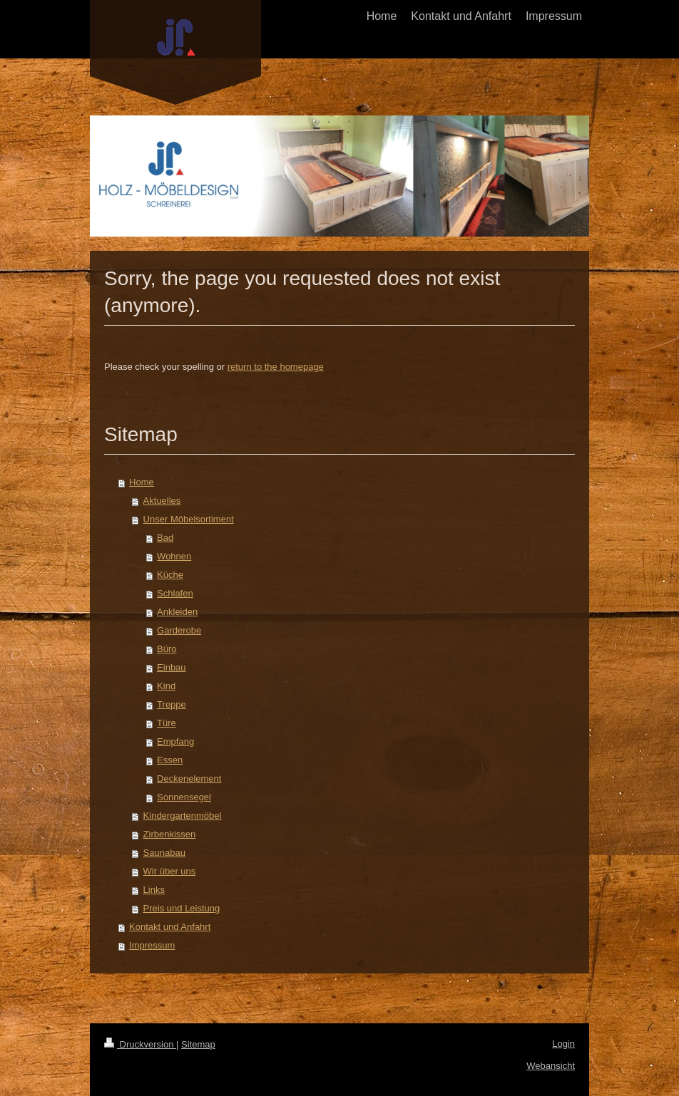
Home (141, 482)
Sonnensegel (184, 797)
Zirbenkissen (169, 834)
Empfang (175, 741)
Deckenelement (189, 778)
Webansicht (550, 1065)
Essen (170, 760)
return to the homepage (276, 366)
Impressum (152, 945)
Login (563, 1043)
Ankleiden (177, 611)
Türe (166, 723)
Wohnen (174, 556)
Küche (170, 574)
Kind (166, 686)
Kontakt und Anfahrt (169, 926)
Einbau (171, 667)
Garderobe (179, 630)
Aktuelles (162, 500)
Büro (166, 648)
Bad (165, 537)
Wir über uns (169, 871)
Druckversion (140, 1044)
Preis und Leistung (181, 908)
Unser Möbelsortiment (188, 519)
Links (154, 889)
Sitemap (198, 1044)
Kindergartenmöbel (182, 815)
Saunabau (164, 852)
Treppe (171, 704)
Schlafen (175, 593)
